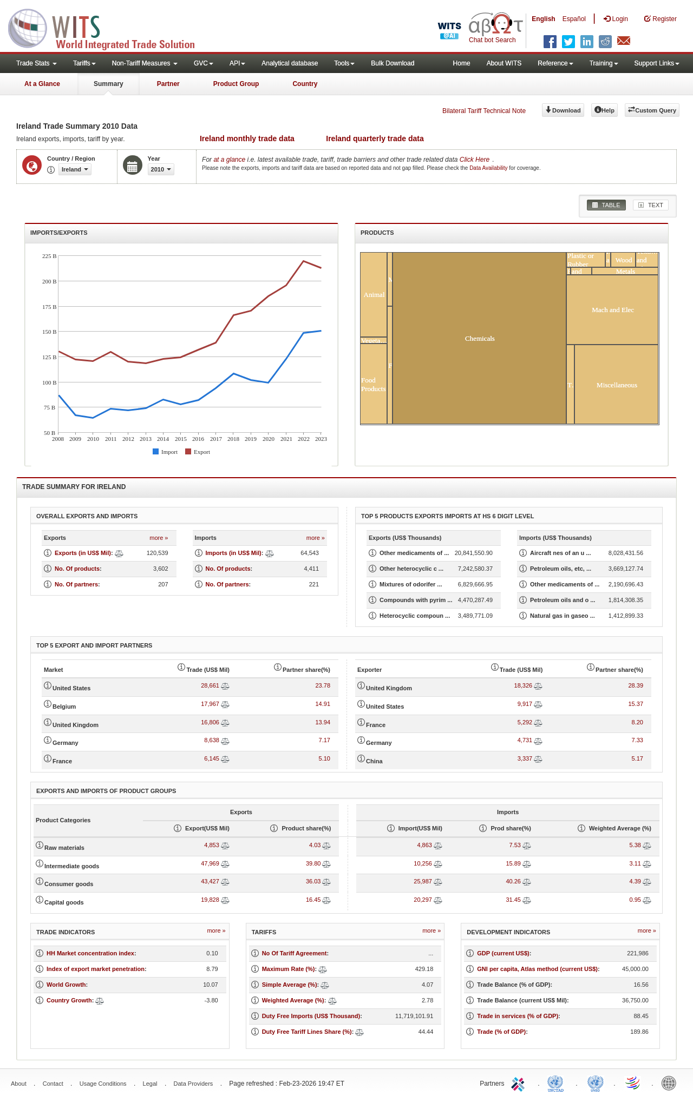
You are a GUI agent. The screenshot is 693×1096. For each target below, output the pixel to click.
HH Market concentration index (90, 953)
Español (574, 19)
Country (304, 84)
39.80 (313, 863)
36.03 (313, 881)
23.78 (322, 685)
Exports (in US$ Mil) (83, 553)
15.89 (513, 863)
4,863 (424, 845)
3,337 (525, 758)
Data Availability (489, 168)
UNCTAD (557, 1082)
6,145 (211, 758)
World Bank (671, 1082)
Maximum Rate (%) (288, 969)
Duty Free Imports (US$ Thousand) (311, 1016)
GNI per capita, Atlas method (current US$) (537, 969)
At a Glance (42, 84)
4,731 (525, 740)
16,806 (210, 722)
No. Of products (77, 568)
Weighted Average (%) (293, 1000)
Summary (108, 84)
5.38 (635, 845)
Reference (555, 63)
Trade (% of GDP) (501, 1031)
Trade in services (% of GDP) (517, 1016)
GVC (203, 63)
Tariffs (84, 63)
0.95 (635, 899)
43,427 (210, 881)
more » (158, 537)
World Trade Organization (633, 1082)
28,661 (210, 685)
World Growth (66, 984)
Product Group (236, 84)
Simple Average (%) (289, 984)
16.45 (313, 899)
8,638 (211, 740)
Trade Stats (36, 63)
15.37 (635, 704)
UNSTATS (595, 1082)
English (543, 19)
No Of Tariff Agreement (294, 953)
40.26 (513, 881)
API (237, 63)
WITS (108, 27)
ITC (520, 1082)
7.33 (637, 740)
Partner (168, 84)
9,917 (525, 704)
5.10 (324, 758)
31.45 (513, 899)
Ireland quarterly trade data (375, 138)
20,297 (423, 899)
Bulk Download (392, 63)
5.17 (637, 758)
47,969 (210, 863)
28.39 (635, 685)
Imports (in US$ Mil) (233, 553)
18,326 (523, 685)
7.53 (514, 845)
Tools (344, 63)
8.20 (637, 722)
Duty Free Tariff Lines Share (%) (307, 1031)
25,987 (423, 881)
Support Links (657, 63)
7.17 (324, 740)
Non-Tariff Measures (145, 63)
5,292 (525, 722)
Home (461, 63)
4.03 (315, 845)
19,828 (210, 899)
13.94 (322, 722)
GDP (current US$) (503, 953)
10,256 (423, 863)
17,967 (210, 704)
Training (604, 63)
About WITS (504, 63)
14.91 (322, 704)
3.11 (635, 863)
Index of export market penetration (96, 969)
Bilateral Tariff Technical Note (484, 111)
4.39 (635, 881)
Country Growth (69, 1000)
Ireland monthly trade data (247, 138)
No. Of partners (76, 584)
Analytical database (289, 63)
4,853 (211, 845)
